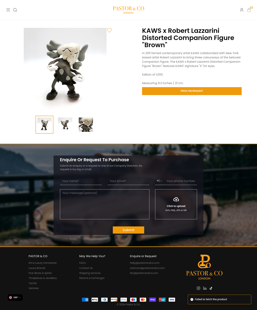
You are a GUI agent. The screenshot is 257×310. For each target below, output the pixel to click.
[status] (219, 299)
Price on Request (192, 91)
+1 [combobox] (160, 181)
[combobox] (15, 297)
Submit (128, 230)
